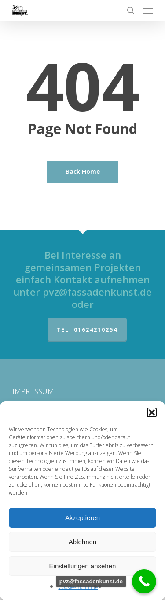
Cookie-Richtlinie (78, 587)
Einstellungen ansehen (82, 566)
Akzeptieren (82, 517)
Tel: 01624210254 (87, 329)
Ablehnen (82, 542)
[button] (151, 412)
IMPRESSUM (33, 391)
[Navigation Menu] (148, 10)
